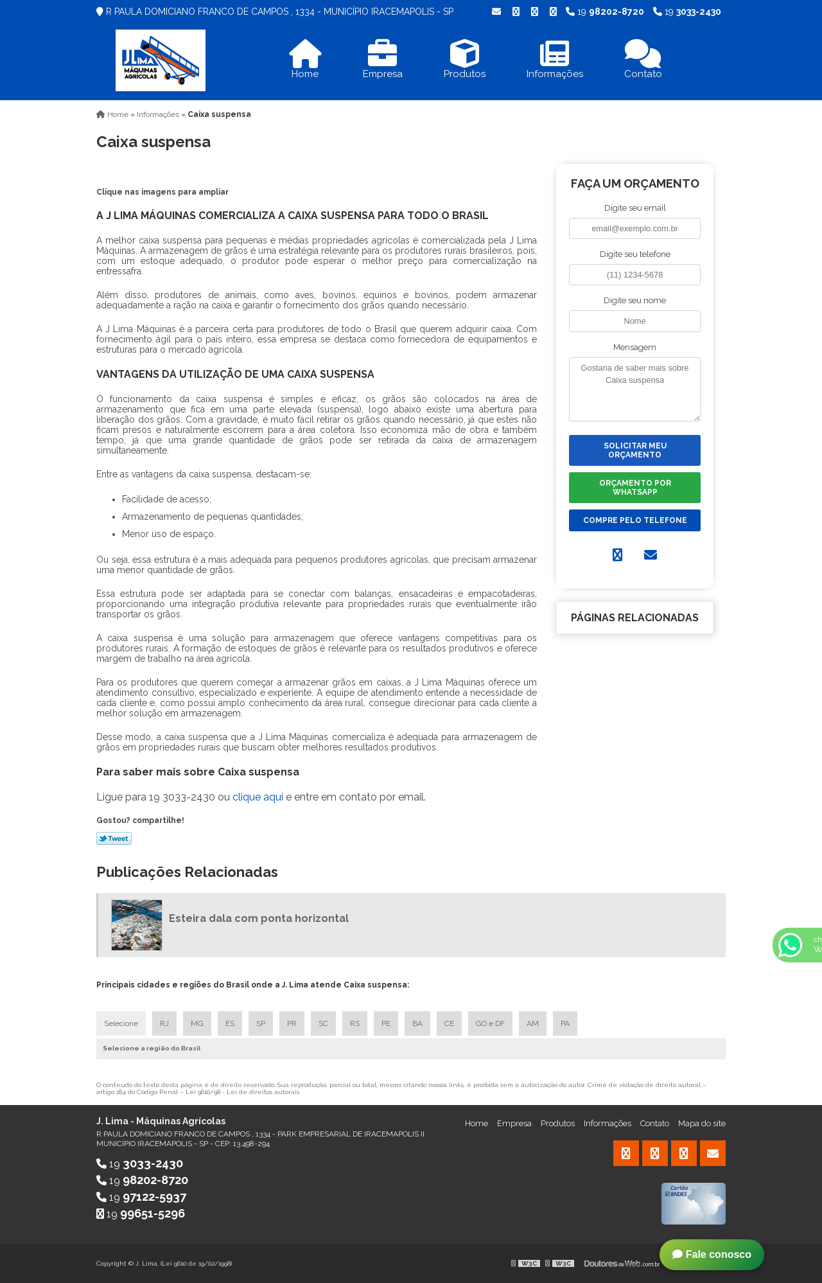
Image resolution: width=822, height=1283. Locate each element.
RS (355, 1023)
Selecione (121, 1023)
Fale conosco (711, 1254)
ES (229, 1023)
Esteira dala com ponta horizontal (259, 918)
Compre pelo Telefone (635, 520)
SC (323, 1023)
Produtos (558, 1123)
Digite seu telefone (635, 254)
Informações (607, 1123)
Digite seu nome (635, 300)
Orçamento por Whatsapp (635, 488)
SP (260, 1023)
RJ (164, 1023)
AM (533, 1023)
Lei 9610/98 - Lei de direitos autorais (242, 1091)
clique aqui (257, 797)
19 (687, 11)
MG (197, 1023)
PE (385, 1023)
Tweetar (114, 838)
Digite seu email (635, 208)
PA (565, 1023)
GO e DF (490, 1023)
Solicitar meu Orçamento (635, 450)
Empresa (514, 1123)
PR (292, 1023)
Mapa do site (702, 1123)
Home (476, 1123)
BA (417, 1023)
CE (449, 1023)
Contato (654, 1123)
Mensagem (634, 347)
